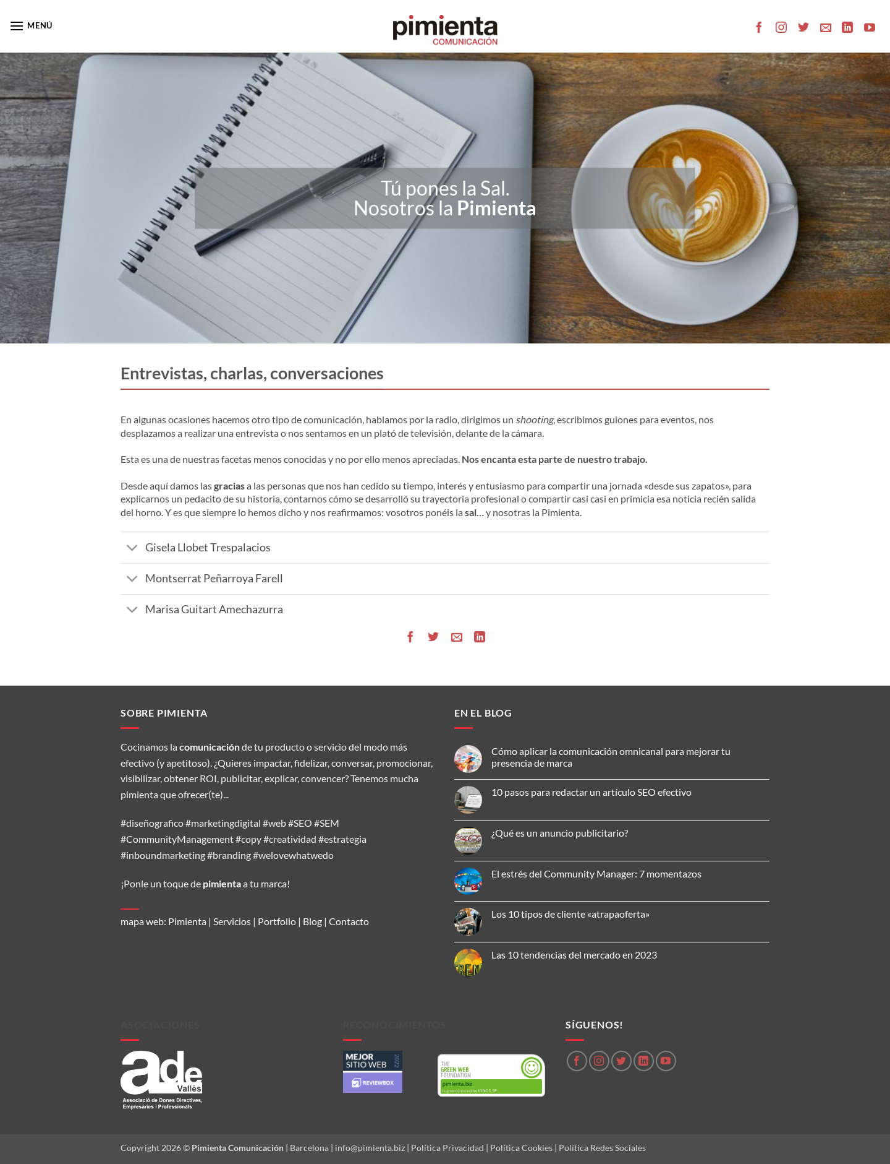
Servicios (232, 921)
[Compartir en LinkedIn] (480, 637)
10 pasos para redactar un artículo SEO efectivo (591, 792)
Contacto (349, 921)
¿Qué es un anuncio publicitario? (559, 833)
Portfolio (277, 921)
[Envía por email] (457, 637)
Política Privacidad (447, 1147)
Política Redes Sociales (602, 1147)
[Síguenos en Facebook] (759, 28)
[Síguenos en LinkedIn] (847, 28)
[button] (31, 26)
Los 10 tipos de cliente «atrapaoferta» (570, 914)
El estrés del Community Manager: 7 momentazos (596, 873)
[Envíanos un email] (826, 28)
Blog (312, 921)
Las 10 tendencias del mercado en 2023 (574, 954)
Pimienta (187, 921)
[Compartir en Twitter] (433, 637)
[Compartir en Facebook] (410, 637)
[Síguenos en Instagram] (781, 28)
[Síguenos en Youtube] (870, 28)
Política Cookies (521, 1147)
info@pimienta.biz (370, 1147)
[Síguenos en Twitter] (803, 28)
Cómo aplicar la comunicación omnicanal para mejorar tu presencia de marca (611, 757)
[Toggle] (133, 549)
